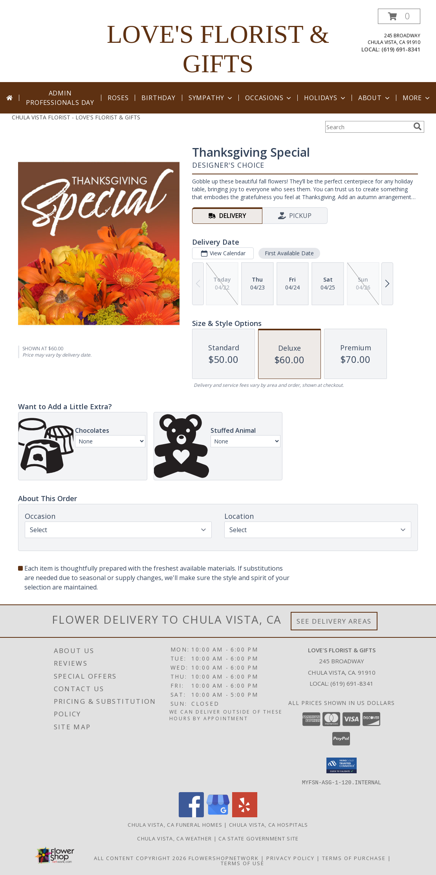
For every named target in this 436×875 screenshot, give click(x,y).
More (417, 97)
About (374, 97)
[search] (417, 126)
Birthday (158, 97)
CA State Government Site (258, 838)
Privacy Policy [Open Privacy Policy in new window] (290, 857)
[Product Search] (368, 126)
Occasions (269, 97)
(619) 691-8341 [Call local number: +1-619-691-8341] (400, 49)
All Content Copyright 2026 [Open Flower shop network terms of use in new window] (140, 857)
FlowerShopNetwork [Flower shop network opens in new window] (224, 857)
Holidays (325, 97)
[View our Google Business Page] (218, 814)
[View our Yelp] (244, 814)
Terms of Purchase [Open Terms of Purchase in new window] (354, 857)
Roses (118, 97)
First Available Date (289, 253)
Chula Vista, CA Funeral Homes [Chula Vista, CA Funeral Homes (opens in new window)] (175, 824)
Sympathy (211, 97)
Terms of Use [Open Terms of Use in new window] (242, 862)
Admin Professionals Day (60, 98)
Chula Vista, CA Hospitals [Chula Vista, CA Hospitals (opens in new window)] (268, 824)
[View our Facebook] (191, 814)
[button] (399, 16)
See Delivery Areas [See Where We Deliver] (334, 621)
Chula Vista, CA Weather (174, 838)
